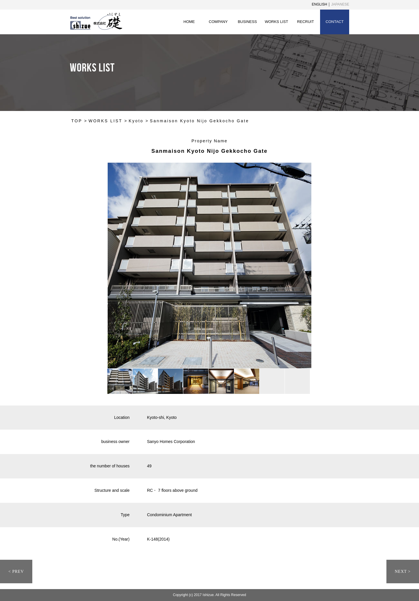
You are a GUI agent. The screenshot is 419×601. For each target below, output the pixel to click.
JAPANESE (340, 4)
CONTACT (335, 21)
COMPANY (218, 21)
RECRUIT (305, 21)
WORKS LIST (276, 21)
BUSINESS (247, 21)
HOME (189, 21)
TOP (76, 121)
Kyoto (136, 121)
